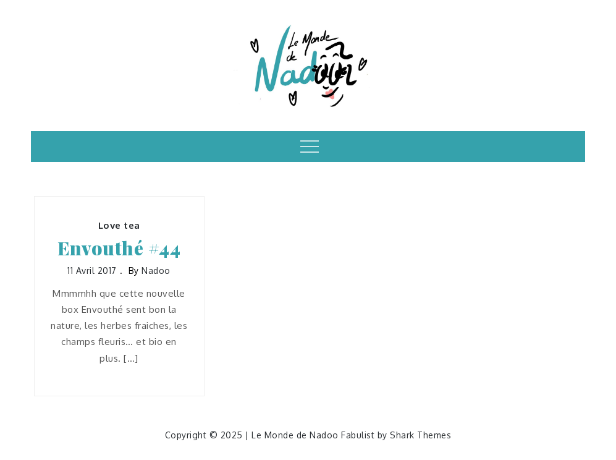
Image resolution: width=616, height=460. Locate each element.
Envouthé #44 (118, 248)
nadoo (156, 270)
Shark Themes (420, 435)
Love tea (119, 225)
